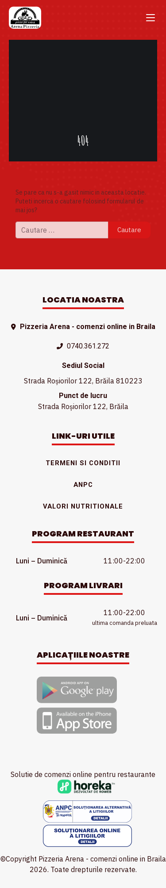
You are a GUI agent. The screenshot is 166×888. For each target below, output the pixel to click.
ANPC (83, 485)
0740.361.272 (88, 346)
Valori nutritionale (83, 506)
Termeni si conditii (83, 463)
